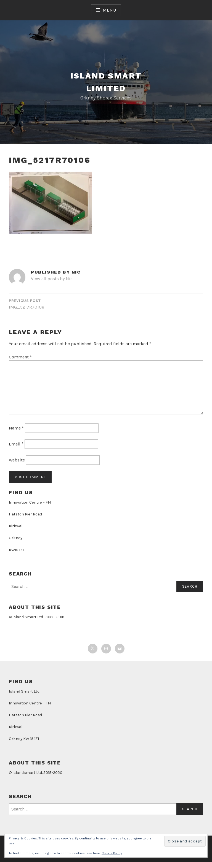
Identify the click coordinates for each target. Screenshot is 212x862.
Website (17, 460)
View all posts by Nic (52, 278)
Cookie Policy (112, 853)
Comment (20, 357)
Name (16, 428)
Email (16, 444)
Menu (109, 10)
